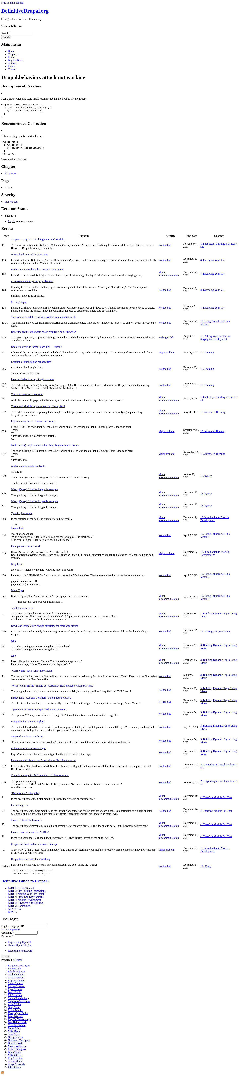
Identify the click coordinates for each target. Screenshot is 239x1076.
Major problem (166, 352)
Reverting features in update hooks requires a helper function (43, 331)
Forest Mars (14, 1028)
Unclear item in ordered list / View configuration (37, 269)
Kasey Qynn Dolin (18, 1013)
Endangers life (166, 337)
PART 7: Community (19, 905)
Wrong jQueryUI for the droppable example (34, 501)
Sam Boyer (14, 1034)
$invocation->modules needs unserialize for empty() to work (43, 317)
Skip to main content (12, 2)
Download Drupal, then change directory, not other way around (44, 625)
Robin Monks (15, 1010)
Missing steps (18, 302)
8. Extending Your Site (212, 260)
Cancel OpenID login (19, 945)
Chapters (12, 54)
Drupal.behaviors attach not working (30, 859)
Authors (12, 63)
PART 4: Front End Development (25, 896)
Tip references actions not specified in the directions (39, 709)
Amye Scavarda (16, 1064)
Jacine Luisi (14, 968)
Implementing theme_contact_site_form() (33, 421)
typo (13, 640)
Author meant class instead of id (28, 466)
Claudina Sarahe (16, 1025)
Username (7, 932)
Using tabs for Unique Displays (28, 721)
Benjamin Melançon (19, 965)
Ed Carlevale (15, 995)
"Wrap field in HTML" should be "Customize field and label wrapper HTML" (52, 685)
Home (11, 51)
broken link (17, 528)
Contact (12, 69)
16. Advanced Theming (212, 412)
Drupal (18, 959)
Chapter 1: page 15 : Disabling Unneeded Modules (38, 239)
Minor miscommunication (169, 274)
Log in (11, 221)
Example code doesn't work (25, 546)
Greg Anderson (16, 977)
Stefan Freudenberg (18, 998)
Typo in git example (21, 513)
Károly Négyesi (16, 971)
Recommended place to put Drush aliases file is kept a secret (43, 760)
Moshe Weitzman (17, 1046)
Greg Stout (14, 1007)
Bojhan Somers (16, 980)
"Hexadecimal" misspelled (25, 793)
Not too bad (11, 201)
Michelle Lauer (16, 974)
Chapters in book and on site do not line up (34, 844)
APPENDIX (14, 908)
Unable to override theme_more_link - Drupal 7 (36, 346)
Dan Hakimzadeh (17, 1022)
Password (7, 936)
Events (11, 66)
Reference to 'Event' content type (28, 748)
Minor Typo (17, 590)
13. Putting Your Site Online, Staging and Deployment (215, 337)
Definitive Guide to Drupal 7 (25, 881)
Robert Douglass (17, 1049)
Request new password (20, 950)
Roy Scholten (15, 1058)
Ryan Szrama (15, 989)
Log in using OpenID (13, 926)
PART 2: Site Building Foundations (27, 890)
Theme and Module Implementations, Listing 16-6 (38, 406)
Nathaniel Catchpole (19, 1040)
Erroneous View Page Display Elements (32, 281)
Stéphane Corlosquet (19, 1001)
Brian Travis (14, 1052)
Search (5, 33)
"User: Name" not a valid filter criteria (31, 670)
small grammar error (22, 608)
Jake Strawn (14, 1067)
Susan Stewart (15, 983)
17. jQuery (10, 173)
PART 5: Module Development (24, 899)
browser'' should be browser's (26, 820)
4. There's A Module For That (216, 797)
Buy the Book (15, 60)
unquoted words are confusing (27, 736)
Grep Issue (17, 564)
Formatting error (20, 805)
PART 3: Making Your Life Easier (26, 893)
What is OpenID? (10, 929)
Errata (11, 57)
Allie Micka (14, 1004)
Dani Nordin (14, 992)
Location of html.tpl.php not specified (31, 361)
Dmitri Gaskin (15, 1043)
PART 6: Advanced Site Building (25, 902)
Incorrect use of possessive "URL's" (30, 832)
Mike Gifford (15, 1055)
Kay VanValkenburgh (19, 1019)
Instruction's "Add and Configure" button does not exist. (41, 697)
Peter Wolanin (15, 1016)
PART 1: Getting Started (21, 888)
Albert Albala (15, 1061)
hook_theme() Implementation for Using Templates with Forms (45, 445)
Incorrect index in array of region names (32, 379)
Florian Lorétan (16, 986)
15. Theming (207, 352)
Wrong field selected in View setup (29, 254)
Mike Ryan (14, 1031)
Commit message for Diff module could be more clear (40, 775)
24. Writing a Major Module (215, 631)
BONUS (12, 911)
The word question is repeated (27, 394)
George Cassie (15, 1037)
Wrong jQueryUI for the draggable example (34, 489)
